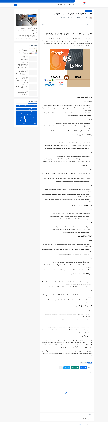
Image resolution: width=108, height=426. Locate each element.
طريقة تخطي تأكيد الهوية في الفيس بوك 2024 (22, 87)
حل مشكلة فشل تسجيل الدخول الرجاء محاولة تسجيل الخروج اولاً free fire (22, 73)
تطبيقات (34, 117)
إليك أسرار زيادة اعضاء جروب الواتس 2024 (23, 93)
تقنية (73, 4)
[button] (83, 367)
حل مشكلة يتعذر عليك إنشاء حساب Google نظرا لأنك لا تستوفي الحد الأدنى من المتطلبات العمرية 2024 (22, 66)
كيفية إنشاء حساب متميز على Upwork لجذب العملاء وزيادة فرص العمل (27, 31)
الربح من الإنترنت (67, 4)
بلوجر (19, 114)
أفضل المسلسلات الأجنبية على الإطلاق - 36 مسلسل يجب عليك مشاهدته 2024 (22, 80)
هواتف (34, 123)
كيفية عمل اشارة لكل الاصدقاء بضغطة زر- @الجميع (23, 52)
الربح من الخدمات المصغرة (30, 111)
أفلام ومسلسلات (32, 105)
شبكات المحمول (32, 120)
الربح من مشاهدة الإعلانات (30, 114)
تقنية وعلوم (79, 424)
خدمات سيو (20, 117)
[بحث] (15, 5)
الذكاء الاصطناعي (22, 105)
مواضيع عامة (59, 4)
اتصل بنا (71, 1)
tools (24, 123)
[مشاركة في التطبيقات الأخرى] (61, 367)
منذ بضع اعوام (33, 26)
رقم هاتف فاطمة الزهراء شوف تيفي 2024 (23, 58)
